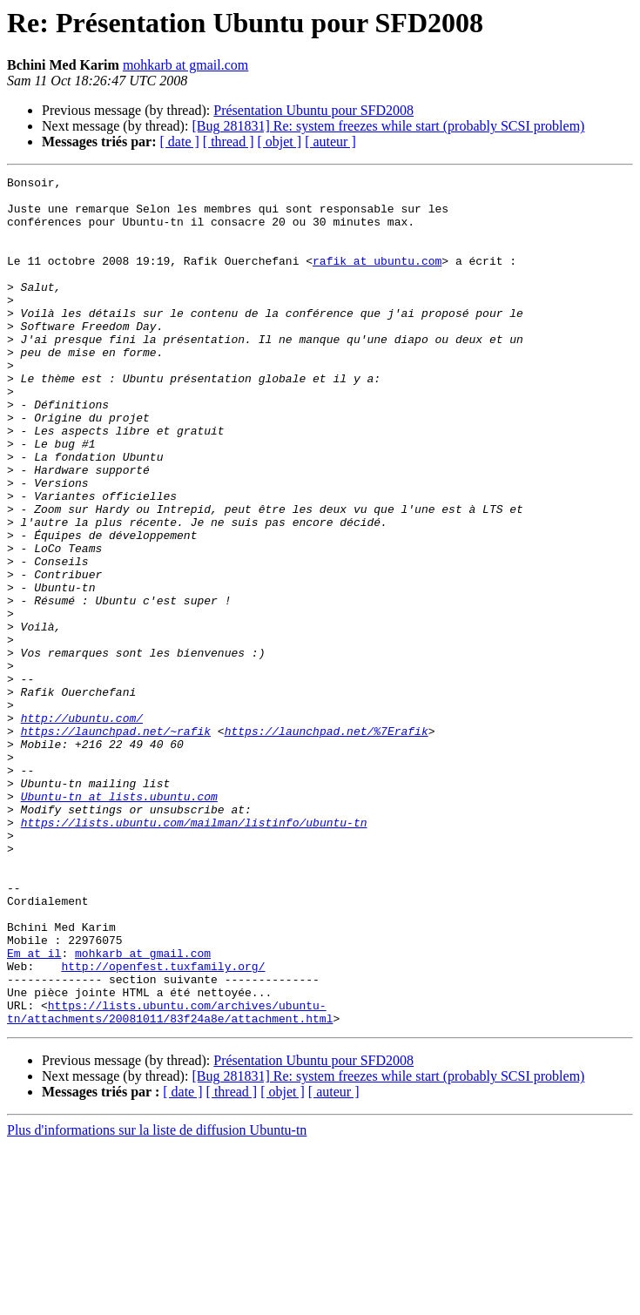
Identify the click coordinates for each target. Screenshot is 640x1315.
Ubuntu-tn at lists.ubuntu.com (119, 921)
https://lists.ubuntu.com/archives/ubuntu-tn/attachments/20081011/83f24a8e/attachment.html (170, 1180)
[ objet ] (279, 141)
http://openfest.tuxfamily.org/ (163, 1125)
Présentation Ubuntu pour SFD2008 (313, 110)
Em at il (34, 1109)
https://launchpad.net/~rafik (116, 843)
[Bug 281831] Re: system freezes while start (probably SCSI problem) (388, 125)
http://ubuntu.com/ (82, 827)
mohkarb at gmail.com (185, 64)
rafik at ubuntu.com (377, 279)
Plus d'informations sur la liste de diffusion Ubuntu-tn (157, 1299)
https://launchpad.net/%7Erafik (326, 843)
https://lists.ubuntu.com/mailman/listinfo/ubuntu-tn (194, 953)
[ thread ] (228, 141)
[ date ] (179, 141)
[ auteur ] (330, 141)
